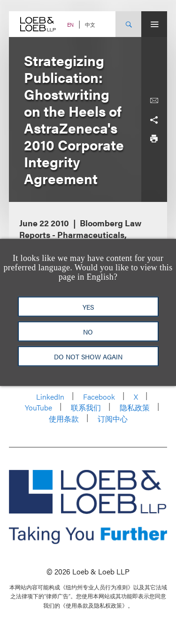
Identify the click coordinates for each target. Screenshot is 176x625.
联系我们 (86, 407)
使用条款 (64, 418)
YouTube (38, 407)
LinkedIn (50, 396)
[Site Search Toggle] (128, 24)
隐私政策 (135, 407)
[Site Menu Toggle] (154, 24)
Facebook (99, 396)
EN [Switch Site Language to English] (70, 24)
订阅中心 (113, 418)
